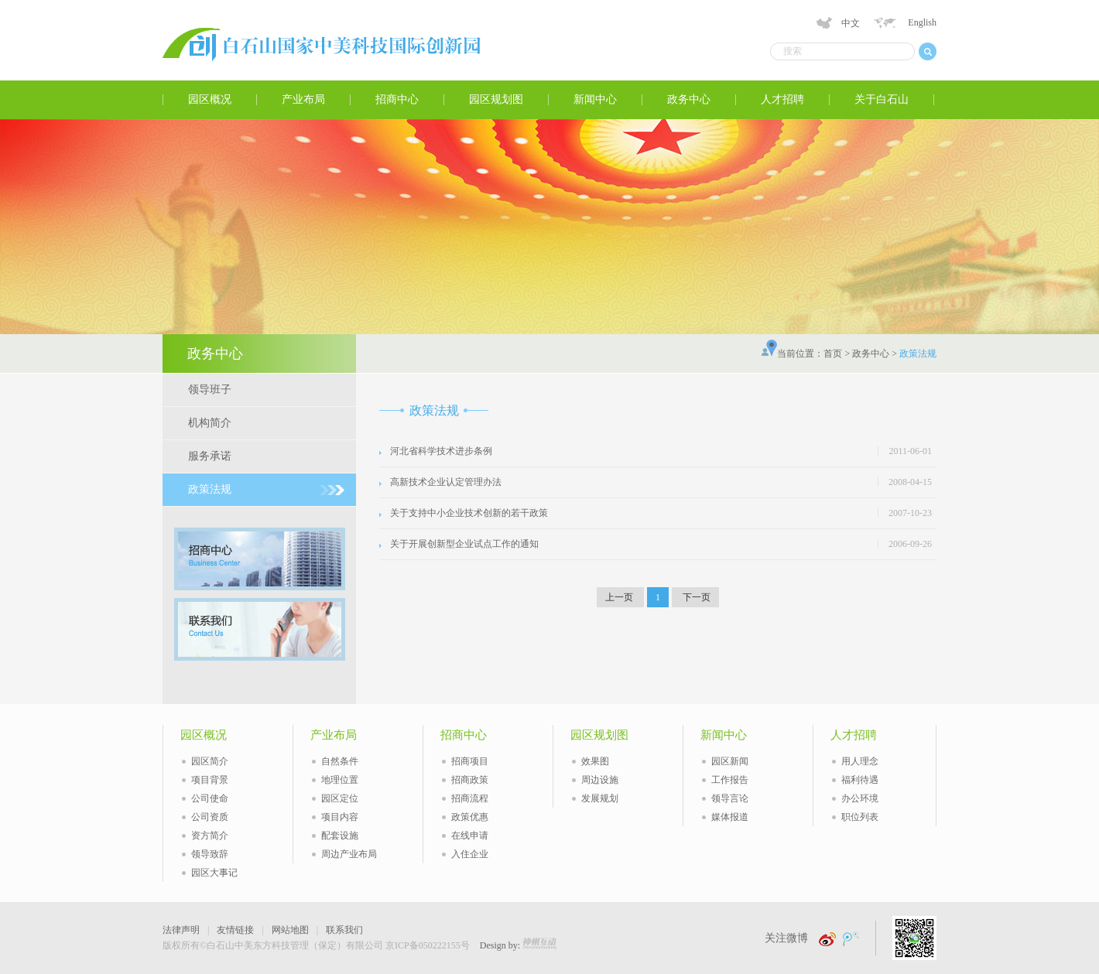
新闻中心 (595, 99)
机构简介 (209, 423)
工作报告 (729, 779)
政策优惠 (469, 817)
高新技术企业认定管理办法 (446, 482)
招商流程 (469, 798)
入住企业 (469, 854)
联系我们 (344, 929)
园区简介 (209, 761)
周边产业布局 (349, 854)
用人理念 (859, 761)
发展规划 (599, 798)
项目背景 (209, 779)
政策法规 (209, 489)
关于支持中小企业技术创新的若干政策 (469, 513)
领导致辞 (209, 854)
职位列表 (859, 817)
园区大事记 (214, 872)
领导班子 (209, 389)
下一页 (695, 597)
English (922, 22)
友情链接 (235, 929)
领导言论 (729, 798)
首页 (832, 353)
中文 (850, 23)
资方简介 (209, 835)
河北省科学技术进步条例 (441, 451)
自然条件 (339, 761)
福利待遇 (859, 779)
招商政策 (469, 779)
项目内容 (339, 817)
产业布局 (303, 99)
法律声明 (181, 929)
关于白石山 (881, 99)
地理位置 (339, 779)
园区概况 (209, 99)
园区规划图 (496, 99)
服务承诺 (209, 456)
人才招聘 (782, 99)
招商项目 (469, 761)
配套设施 (339, 835)
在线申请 (469, 835)
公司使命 (209, 798)
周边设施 (599, 779)
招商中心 (397, 99)
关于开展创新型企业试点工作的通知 (464, 543)
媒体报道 (729, 817)
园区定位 (339, 798)
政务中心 (688, 99)
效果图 (595, 761)
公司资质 (209, 817)
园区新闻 (729, 761)
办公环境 (859, 798)
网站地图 (290, 929)
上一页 (620, 597)
